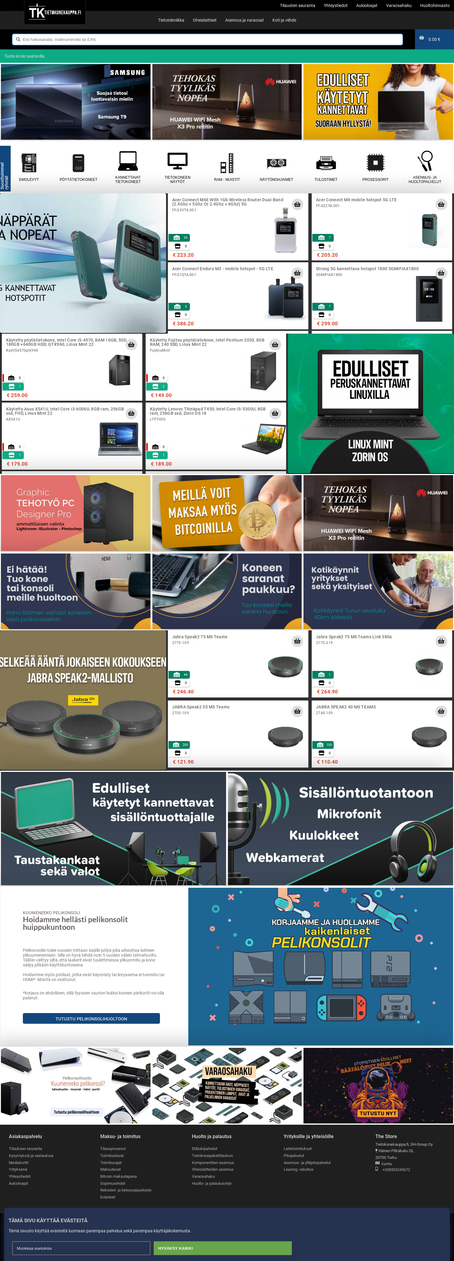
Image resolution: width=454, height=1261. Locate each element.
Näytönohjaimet (276, 167)
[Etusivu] (55, 12)
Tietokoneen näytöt (177, 167)
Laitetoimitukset (298, 1148)
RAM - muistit (227, 167)
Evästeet (107, 1197)
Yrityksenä (18, 1169)
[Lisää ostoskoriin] (297, 204)
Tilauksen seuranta (25, 1148)
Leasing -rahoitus (299, 1169)
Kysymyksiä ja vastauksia (31, 1155)
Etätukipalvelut (204, 1148)
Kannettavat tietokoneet (127, 167)
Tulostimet (326, 167)
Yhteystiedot (19, 1176)
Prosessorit (375, 167)
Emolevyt (28, 167)
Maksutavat (110, 1169)
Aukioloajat (18, 1183)
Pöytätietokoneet (78, 167)
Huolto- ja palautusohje (212, 1183)
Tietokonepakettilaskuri (212, 1155)
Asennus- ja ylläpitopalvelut (307, 1162)
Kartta (383, 1164)
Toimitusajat (111, 1162)
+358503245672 (392, 1170)
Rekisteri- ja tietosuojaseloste (125, 1190)
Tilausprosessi (113, 1148)
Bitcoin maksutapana (118, 1176)
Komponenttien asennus (213, 1162)
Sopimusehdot (112, 1183)
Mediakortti (18, 1162)
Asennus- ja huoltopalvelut (425, 167)
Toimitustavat (112, 1155)
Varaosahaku (203, 1176)
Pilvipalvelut (294, 1155)
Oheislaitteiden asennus (213, 1169)
